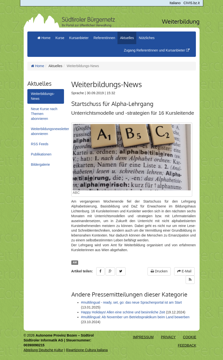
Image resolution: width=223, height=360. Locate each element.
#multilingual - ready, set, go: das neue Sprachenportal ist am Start (131, 302)
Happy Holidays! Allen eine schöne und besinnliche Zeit (123, 312)
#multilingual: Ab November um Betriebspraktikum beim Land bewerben (135, 317)
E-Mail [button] (184, 271)
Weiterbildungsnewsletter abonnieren (47, 131)
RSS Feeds (40, 144)
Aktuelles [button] (127, 38)
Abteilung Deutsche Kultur (43, 350)
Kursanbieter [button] (78, 38)
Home (37, 66)
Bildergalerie (40, 164)
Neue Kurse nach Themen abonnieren (44, 114)
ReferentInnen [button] (104, 38)
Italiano (175, 3)
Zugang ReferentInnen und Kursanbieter (157, 50)
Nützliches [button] (147, 38)
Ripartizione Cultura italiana (87, 350)
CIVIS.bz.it (191, 3)
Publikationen (41, 154)
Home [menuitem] (44, 38)
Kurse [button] (59, 38)
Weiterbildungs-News (43, 96)
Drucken (159, 271)
